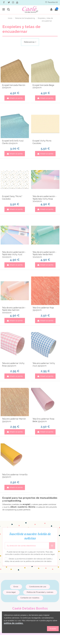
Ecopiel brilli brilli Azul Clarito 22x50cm (12, 142)
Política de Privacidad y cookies (40, 592)
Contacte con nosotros (29, 598)
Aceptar (53, 629)
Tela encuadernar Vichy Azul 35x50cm (44, 364)
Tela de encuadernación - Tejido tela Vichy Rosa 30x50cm (44, 198)
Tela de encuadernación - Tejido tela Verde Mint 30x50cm (44, 254)
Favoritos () (51, 2)
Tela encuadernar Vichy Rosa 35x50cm (13, 364)
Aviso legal (11, 592)
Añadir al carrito (15, 98)
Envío (15, 586)
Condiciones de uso (37, 586)
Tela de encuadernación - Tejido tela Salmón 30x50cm (14, 310)
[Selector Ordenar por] (30, 42)
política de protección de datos (38, 561)
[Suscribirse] (52, 545)
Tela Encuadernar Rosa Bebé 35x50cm (43, 420)
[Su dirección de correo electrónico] (27, 545)
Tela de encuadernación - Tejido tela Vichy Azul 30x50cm (14, 254)
